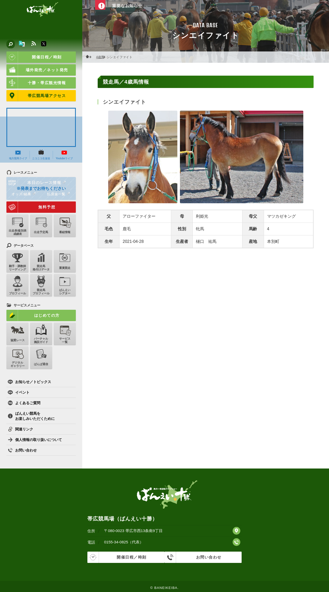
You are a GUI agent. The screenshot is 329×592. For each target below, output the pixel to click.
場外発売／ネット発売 (37, 70)
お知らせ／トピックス (29, 381)
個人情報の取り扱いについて (35, 439)
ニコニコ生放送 (41, 154)
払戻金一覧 (58, 194)
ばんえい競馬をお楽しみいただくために (31, 416)
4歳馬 (102, 57)
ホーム (90, 57)
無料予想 (30, 207)
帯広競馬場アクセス (36, 95)
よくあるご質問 (24, 402)
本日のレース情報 (36, 182)
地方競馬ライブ (18, 154)
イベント (19, 392)
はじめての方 (33, 315)
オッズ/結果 (23, 194)
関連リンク (20, 429)
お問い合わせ (22, 450)
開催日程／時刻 (34, 57)
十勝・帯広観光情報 (36, 83)
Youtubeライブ (64, 154)
